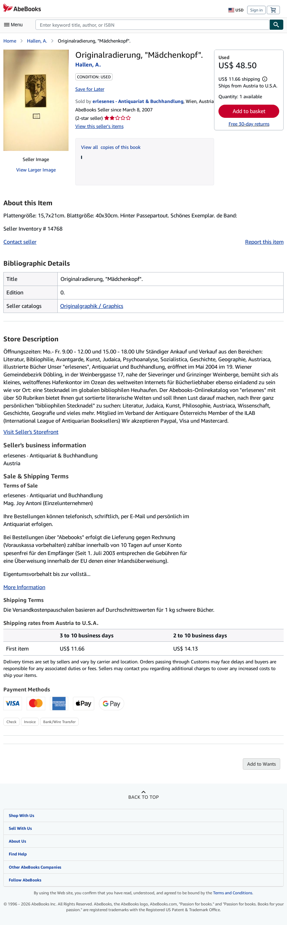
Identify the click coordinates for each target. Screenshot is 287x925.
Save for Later (89, 89)
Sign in (256, 9)
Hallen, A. (37, 41)
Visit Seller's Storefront (30, 431)
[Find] (276, 25)
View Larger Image (36, 170)
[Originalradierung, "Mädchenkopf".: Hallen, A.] (36, 100)
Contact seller (19, 241)
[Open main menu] (15, 25)
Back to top (143, 797)
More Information (24, 587)
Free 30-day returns (249, 124)
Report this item (264, 241)
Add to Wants (261, 764)
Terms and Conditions (232, 892)
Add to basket (249, 111)
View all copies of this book (110, 147)
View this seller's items (99, 126)
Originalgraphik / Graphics (91, 305)
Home (9, 41)
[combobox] (152, 25)
